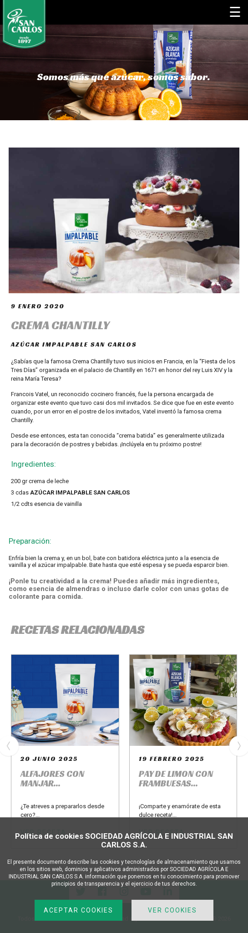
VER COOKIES (172, 910)
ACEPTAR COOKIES (78, 910)
